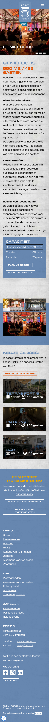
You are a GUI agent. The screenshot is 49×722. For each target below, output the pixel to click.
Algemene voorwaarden (18, 560)
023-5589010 (24, 494)
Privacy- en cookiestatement (18, 708)
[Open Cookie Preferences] (3, 718)
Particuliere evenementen (24, 511)
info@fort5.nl (24, 490)
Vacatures (9, 564)
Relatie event (11, 616)
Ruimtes (8, 543)
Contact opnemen (14, 594)
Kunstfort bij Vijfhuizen (17, 551)
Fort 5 (6, 547)
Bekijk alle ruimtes (20, 373)
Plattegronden (12, 578)
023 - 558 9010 (26, 641)
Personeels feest (13, 612)
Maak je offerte (20, 272)
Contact (8, 555)
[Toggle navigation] (42, 4)
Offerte (11, 680)
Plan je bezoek (19, 265)
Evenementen (11, 539)
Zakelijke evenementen (24, 501)
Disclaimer (9, 590)
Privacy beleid (11, 586)
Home (6, 535)
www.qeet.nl (16, 660)
